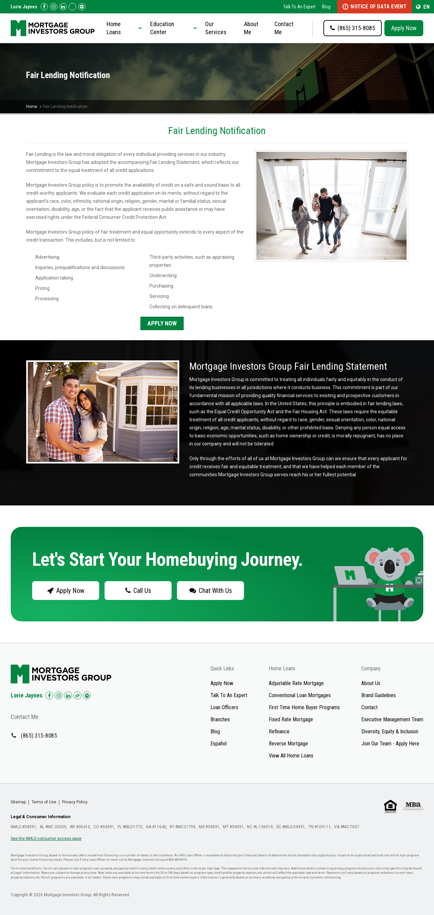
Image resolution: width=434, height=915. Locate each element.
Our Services (216, 28)
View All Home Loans (291, 755)
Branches (220, 719)
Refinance (279, 731)
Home (31, 106)
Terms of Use (44, 802)
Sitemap (18, 802)
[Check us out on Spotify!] (87, 695)
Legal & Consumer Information (40, 816)
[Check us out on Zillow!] (72, 6)
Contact (369, 707)
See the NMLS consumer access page (46, 838)
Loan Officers (224, 707)
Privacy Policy (74, 802)
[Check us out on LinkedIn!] (63, 6)
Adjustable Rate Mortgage (296, 683)
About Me (251, 28)
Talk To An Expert (299, 6)
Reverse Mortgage (288, 743)
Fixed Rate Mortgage (291, 719)
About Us (370, 683)
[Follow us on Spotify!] (81, 6)
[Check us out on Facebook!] (44, 6)
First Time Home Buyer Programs (304, 707)
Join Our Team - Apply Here (390, 743)
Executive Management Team (392, 719)
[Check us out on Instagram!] (53, 6)
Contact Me (284, 28)
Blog (326, 6)
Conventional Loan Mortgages (300, 695)
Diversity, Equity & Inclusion (389, 731)
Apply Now (404, 28)
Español (218, 743)
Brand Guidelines (378, 695)
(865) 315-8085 (39, 735)
